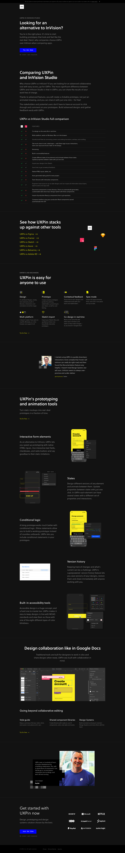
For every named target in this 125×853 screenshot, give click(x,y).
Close (99, 1)
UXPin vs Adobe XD (28, 253)
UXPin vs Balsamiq (28, 249)
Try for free (23, 333)
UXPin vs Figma (27, 233)
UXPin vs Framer (27, 237)
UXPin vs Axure (26, 245)
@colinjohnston (59, 376)
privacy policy (94, 1)
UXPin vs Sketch (27, 241)
